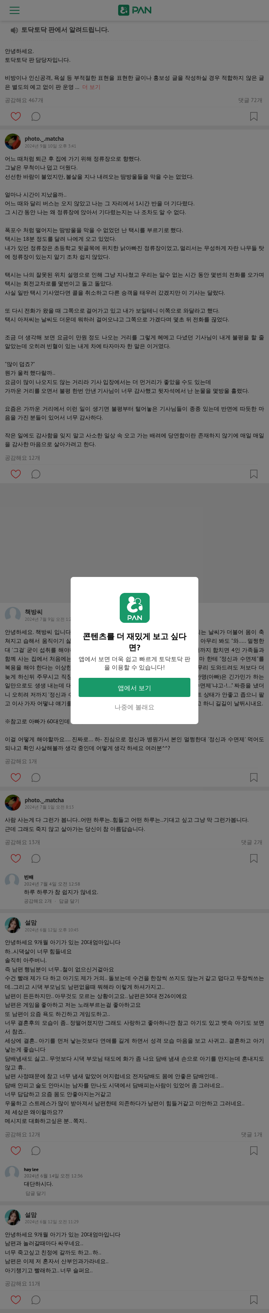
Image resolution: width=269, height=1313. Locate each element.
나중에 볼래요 (134, 707)
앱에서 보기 (134, 688)
